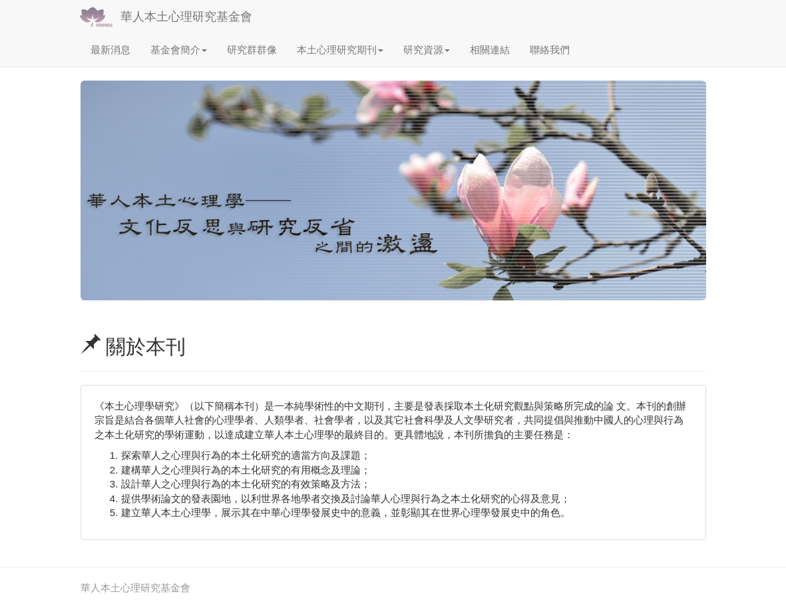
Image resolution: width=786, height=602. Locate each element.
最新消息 (110, 49)
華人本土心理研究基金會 (186, 16)
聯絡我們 (550, 49)
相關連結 (490, 49)
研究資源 (426, 49)
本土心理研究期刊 (340, 49)
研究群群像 (252, 49)
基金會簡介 (178, 49)
